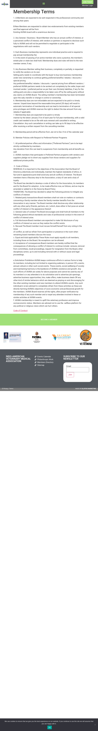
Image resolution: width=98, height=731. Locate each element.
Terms (11, 388)
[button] (44, 3)
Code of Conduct (20, 310)
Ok (50, 727)
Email (77, 368)
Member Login (87, 5)
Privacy (5, 388)
